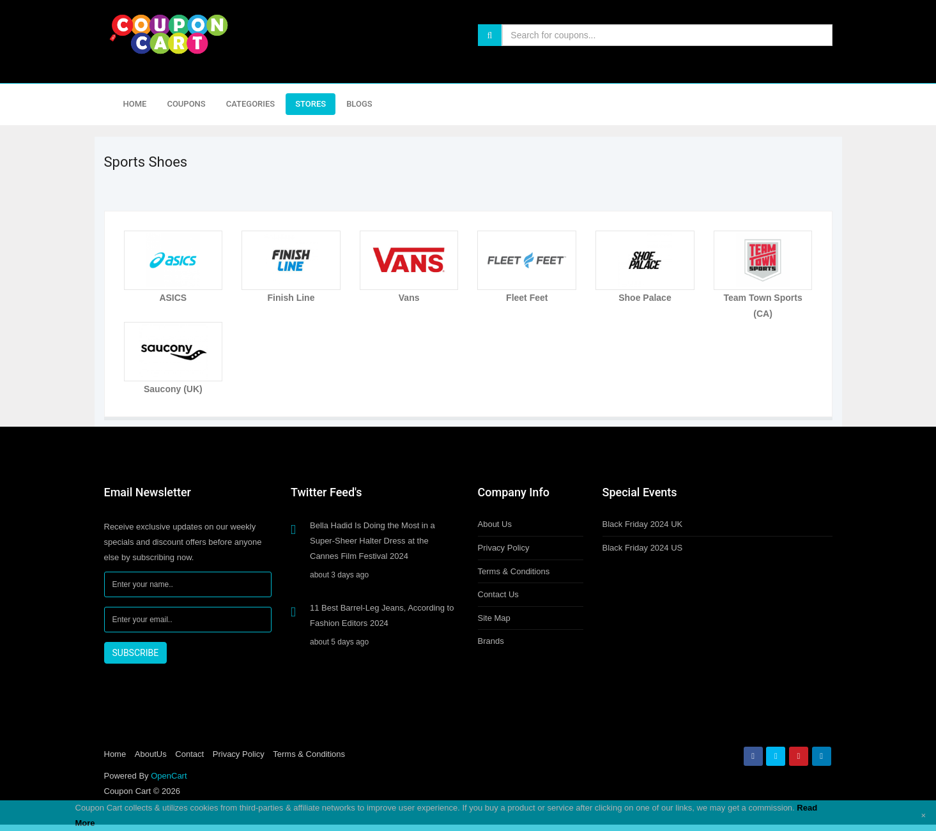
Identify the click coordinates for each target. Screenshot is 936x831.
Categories (250, 104)
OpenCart (169, 776)
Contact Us (498, 594)
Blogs (359, 104)
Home (135, 104)
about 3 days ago (339, 574)
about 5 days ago (339, 641)
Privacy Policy (504, 548)
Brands (491, 641)
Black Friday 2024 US (642, 548)
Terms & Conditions (514, 571)
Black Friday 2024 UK (642, 524)
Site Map (494, 618)
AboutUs (151, 754)
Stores (310, 104)
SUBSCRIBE (135, 653)
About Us (495, 524)
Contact (189, 754)
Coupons (186, 104)
